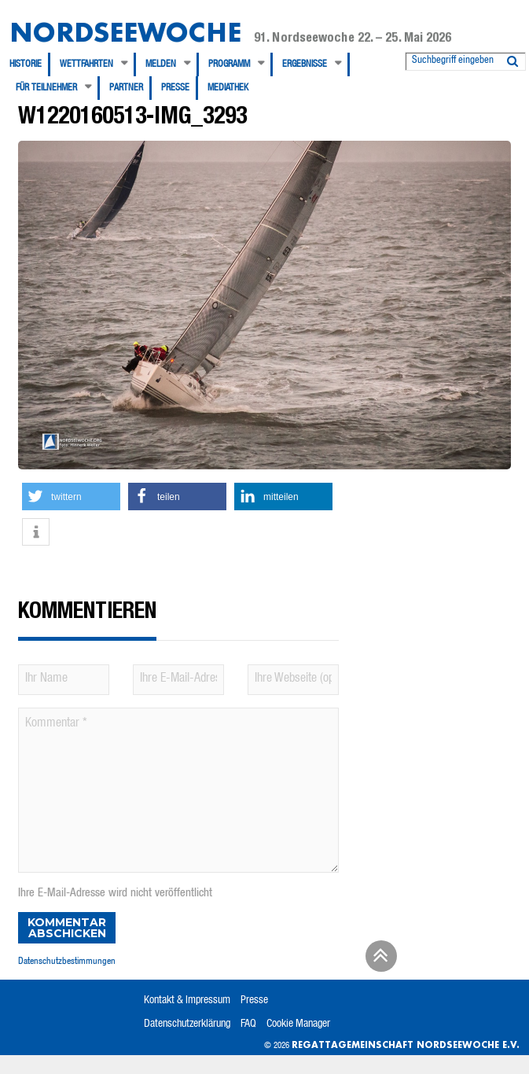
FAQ (248, 1024)
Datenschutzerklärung (187, 1024)
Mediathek (228, 88)
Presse (175, 88)
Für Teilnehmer (46, 88)
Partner (126, 88)
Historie (25, 64)
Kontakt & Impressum (187, 1000)
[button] (71, 496)
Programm (229, 64)
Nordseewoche (125, 32)
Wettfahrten (86, 64)
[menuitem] (29, 64)
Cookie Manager (298, 1024)
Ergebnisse (304, 64)
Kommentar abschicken (67, 927)
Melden (160, 64)
